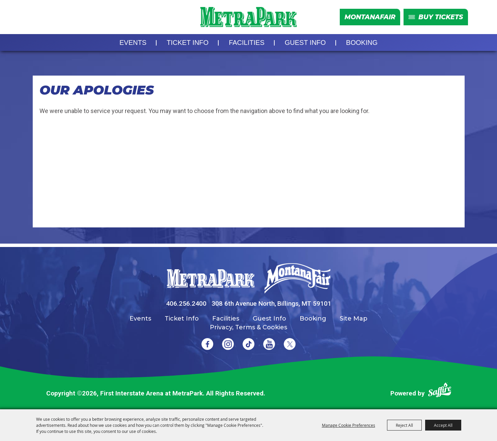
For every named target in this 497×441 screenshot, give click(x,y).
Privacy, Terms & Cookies (248, 327)
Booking (362, 42)
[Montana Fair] (297, 278)
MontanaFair (369, 17)
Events (132, 42)
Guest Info (305, 42)
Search (36, 17)
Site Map (353, 318)
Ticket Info (188, 42)
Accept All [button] (443, 425)
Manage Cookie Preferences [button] (348, 425)
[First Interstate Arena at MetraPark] (248, 17)
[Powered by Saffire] (439, 391)
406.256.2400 (186, 303)
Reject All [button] (404, 425)
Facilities (247, 42)
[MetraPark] (210, 278)
